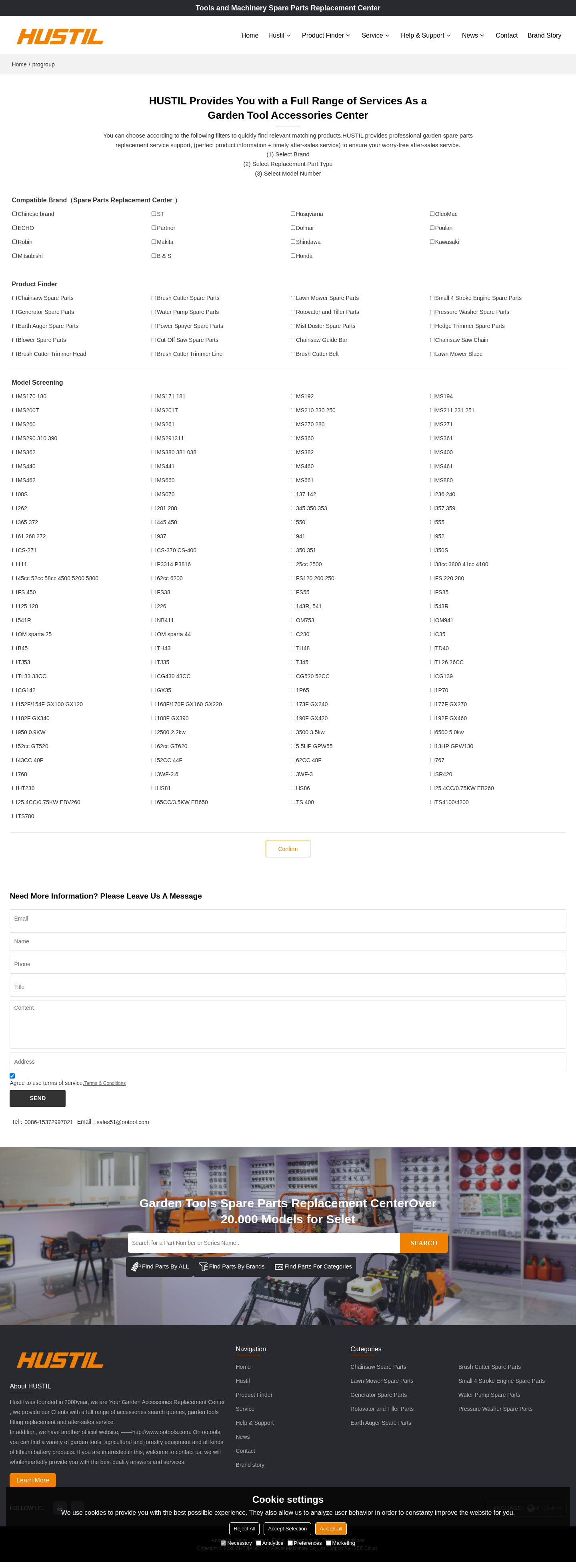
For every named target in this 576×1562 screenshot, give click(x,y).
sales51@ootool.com (123, 1122)
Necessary (236, 1543)
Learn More (33, 1479)
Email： (87, 1121)
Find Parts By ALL (160, 1267)
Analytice (270, 1543)
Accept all (331, 1529)
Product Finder (323, 35)
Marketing (340, 1543)
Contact (507, 35)
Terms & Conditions (105, 1083)
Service (372, 35)
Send (38, 1098)
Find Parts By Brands (232, 1267)
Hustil (276, 35)
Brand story (544, 35)
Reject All (244, 1529)
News (470, 35)
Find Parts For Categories (314, 1267)
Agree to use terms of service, (68, 1080)
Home (250, 35)
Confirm (288, 848)
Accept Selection (287, 1529)
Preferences (305, 1543)
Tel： (18, 1121)
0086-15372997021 (48, 1122)
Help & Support (422, 35)
